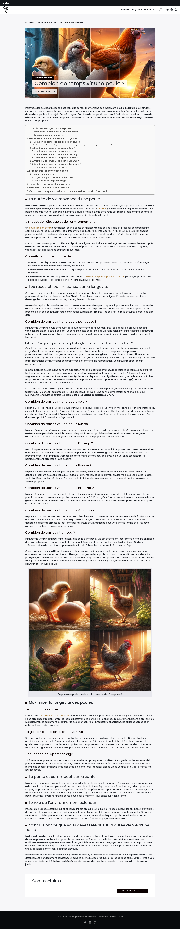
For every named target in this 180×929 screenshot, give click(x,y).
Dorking (101, 208)
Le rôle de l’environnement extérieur (49, 187)
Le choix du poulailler (44, 174)
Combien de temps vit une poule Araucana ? (57, 164)
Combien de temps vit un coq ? (50, 167)
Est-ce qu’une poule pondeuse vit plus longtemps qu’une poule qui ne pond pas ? (74, 145)
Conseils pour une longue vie (48, 135)
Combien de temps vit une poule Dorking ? (56, 154)
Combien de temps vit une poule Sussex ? (55, 151)
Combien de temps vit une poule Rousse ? (56, 157)
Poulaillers (126, 11)
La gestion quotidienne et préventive (53, 177)
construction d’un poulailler (55, 715)
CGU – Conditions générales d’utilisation (76, 916)
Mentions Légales (107, 916)
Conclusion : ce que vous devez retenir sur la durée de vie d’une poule (68, 191)
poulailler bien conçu (40, 227)
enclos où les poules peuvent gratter (104, 276)
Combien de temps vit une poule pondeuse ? (56, 141)
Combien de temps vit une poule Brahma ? (56, 161)
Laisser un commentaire (132, 890)
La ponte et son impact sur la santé (49, 184)
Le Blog (6, 3)
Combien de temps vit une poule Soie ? (54, 148)
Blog (134, 11)
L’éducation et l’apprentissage (50, 180)
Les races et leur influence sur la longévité (53, 138)
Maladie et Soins (146, 11)
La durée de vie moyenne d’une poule (50, 128)
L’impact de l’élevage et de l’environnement (55, 131)
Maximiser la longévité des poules (48, 170)
